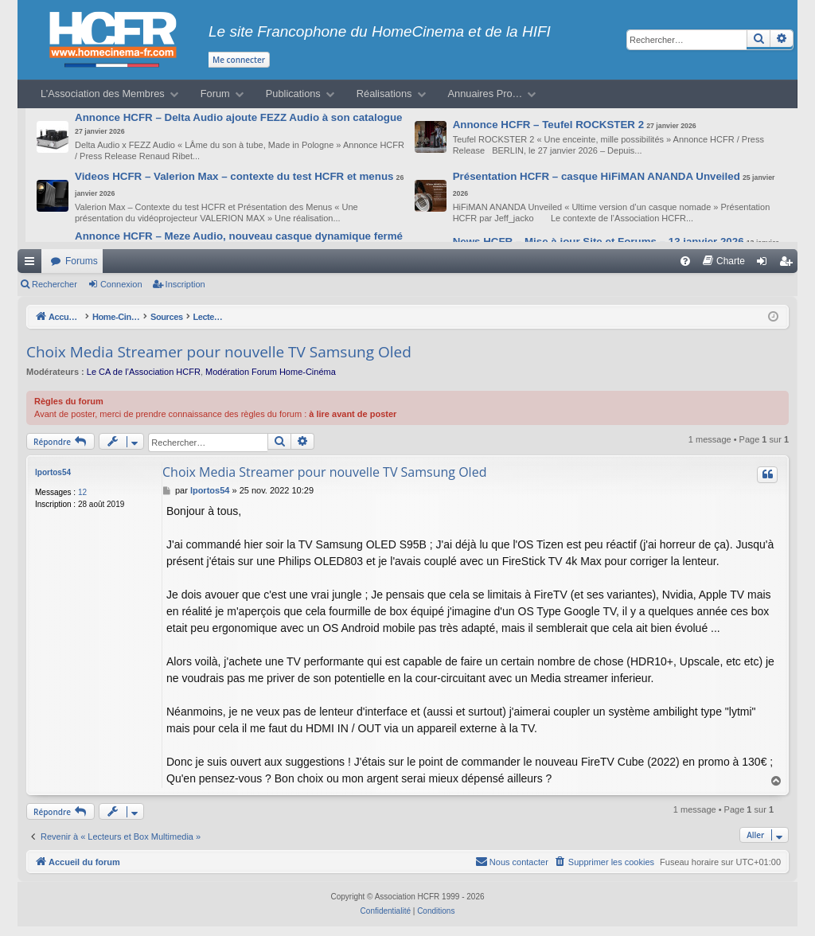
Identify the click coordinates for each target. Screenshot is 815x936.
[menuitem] (685, 261)
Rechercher (54, 284)
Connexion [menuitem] (765, 264)
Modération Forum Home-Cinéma (270, 371)
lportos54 (53, 472)
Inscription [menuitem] (789, 264)
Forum (215, 93)
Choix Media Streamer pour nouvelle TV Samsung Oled (218, 351)
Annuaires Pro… (485, 93)
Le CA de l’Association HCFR (144, 371)
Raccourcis (32, 264)
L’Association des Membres (103, 93)
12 (82, 492)
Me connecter (239, 59)
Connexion (121, 284)
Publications (293, 93)
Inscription (185, 284)
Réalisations (384, 93)
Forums (81, 261)
